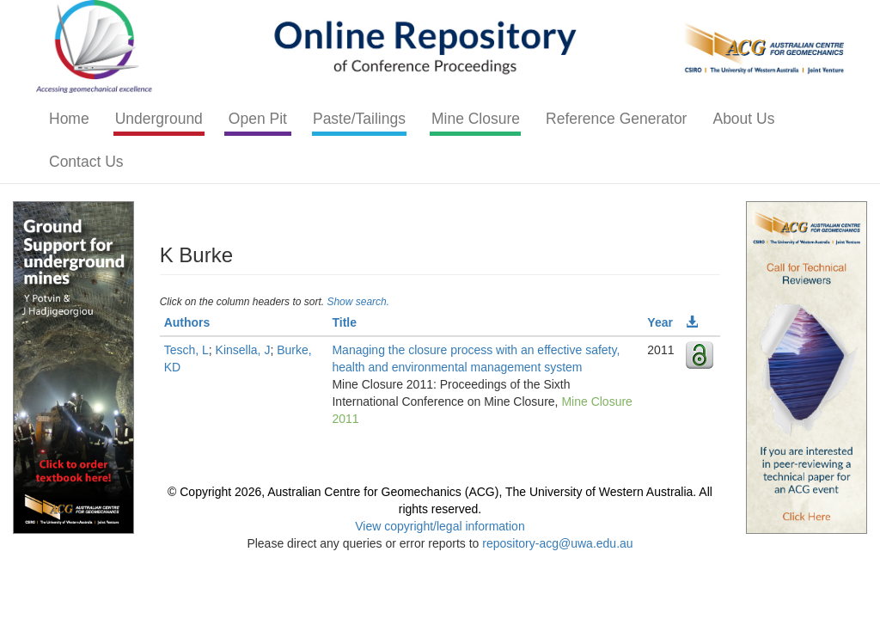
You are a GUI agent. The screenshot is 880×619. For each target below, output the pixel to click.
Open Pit (258, 118)
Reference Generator (616, 118)
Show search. (358, 302)
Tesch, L (186, 350)
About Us (743, 118)
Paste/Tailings (359, 118)
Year (660, 322)
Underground (159, 118)
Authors (187, 322)
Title (344, 322)
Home (69, 118)
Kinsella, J (243, 350)
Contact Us (86, 161)
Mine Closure (475, 118)
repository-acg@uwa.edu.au (557, 543)
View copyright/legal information (439, 526)
